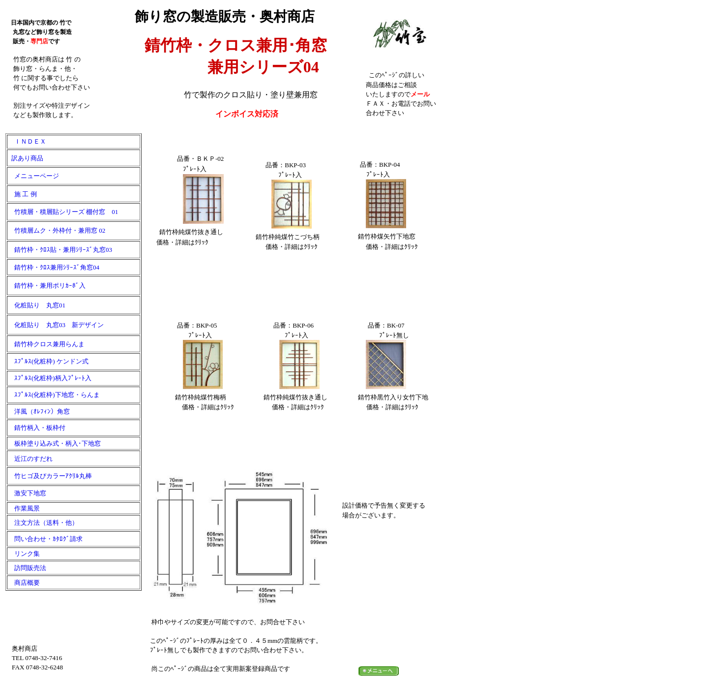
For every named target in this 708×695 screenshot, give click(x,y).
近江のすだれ (30, 458)
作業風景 (24, 508)
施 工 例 (22, 194)
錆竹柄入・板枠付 (36, 427)
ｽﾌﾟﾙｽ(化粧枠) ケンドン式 (51, 361)
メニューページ (33, 176)
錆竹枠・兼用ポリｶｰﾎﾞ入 (47, 285)
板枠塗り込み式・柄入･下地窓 (54, 443)
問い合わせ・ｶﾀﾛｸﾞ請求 (45, 539)
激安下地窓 (27, 493)
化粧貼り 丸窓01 (36, 305)
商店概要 (24, 582)
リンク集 (24, 553)
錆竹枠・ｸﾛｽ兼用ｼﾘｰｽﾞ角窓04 (53, 267)
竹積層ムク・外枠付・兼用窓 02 (56, 230)
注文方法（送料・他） (43, 522)
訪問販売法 (27, 568)
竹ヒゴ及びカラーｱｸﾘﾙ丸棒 (50, 476)
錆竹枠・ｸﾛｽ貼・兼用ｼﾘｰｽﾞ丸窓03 (60, 249)
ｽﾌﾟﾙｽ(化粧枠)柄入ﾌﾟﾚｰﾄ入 (49, 378)
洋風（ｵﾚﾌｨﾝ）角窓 (39, 411)
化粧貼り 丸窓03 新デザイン (56, 325)
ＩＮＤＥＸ (27, 141)
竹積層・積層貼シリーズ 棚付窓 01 (63, 211)
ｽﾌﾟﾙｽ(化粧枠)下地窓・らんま (54, 394)
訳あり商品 (25, 158)
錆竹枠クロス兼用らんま (46, 344)
